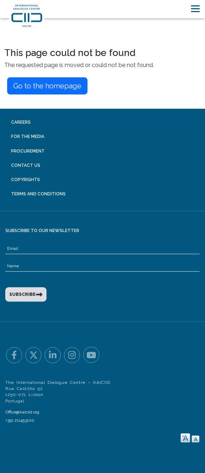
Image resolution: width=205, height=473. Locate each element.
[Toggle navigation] (195, 9)
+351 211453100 (19, 420)
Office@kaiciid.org (22, 412)
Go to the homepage (47, 86)
